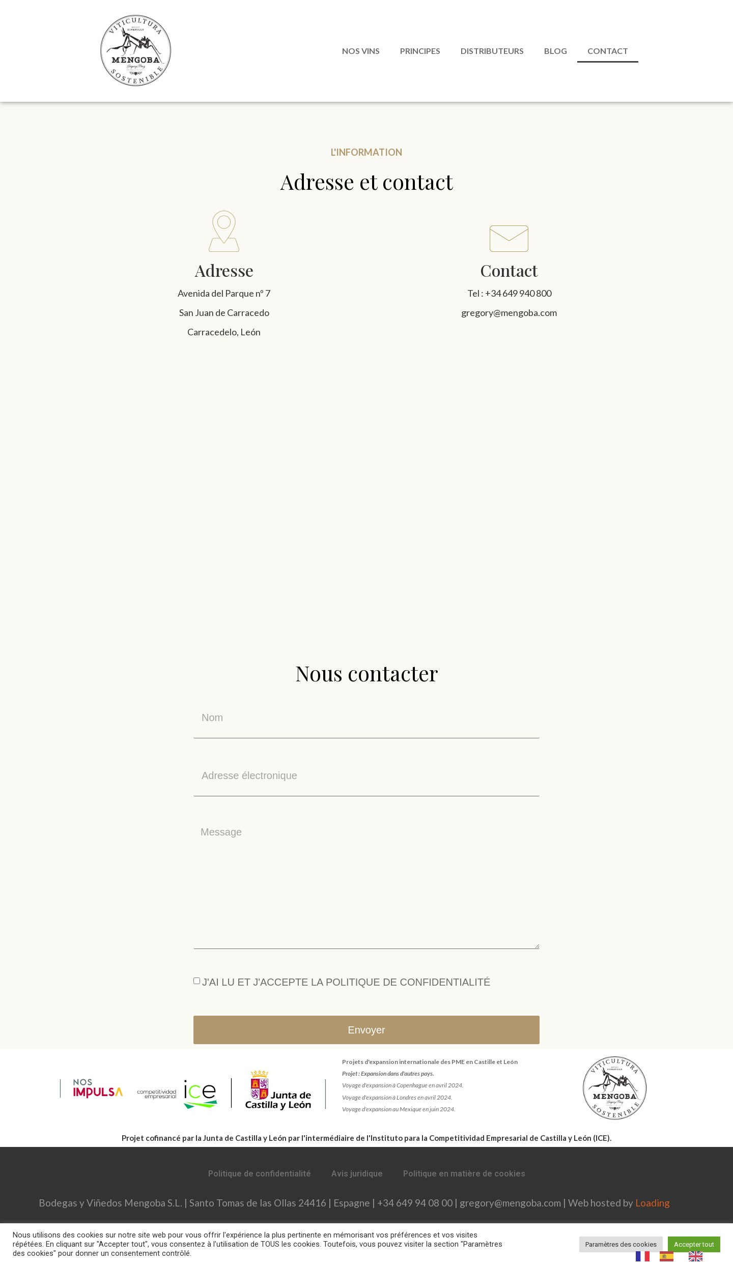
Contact (607, 50)
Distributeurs (492, 50)
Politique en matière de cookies (464, 1173)
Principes (420, 50)
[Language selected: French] (674, 1256)
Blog (555, 50)
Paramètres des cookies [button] (621, 1244)
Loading (652, 1203)
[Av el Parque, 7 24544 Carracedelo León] (366, 500)
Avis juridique (357, 1173)
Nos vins (361, 50)
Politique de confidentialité (259, 1173)
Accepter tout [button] (694, 1244)
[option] (669, 1256)
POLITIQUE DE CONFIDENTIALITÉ (408, 982)
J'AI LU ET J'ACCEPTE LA (346, 982)
